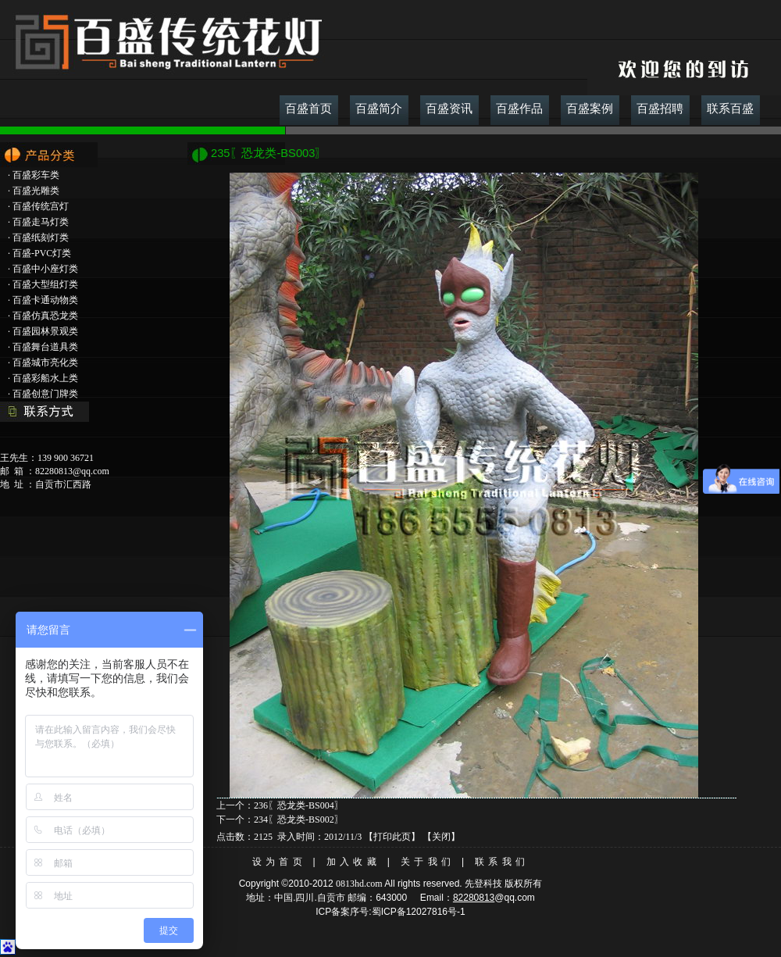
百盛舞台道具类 (45, 346)
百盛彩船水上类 (45, 378)
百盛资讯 (449, 108)
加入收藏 (353, 861)
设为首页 (279, 861)
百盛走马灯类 (40, 221)
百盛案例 (589, 108)
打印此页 (392, 836)
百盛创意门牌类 (45, 393)
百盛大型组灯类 (45, 284)
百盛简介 (378, 108)
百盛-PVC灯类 (41, 253)
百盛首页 (308, 108)
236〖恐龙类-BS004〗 (299, 805)
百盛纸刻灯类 (40, 237)
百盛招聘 (660, 108)
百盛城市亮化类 (45, 362)
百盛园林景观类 (45, 331)
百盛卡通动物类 (45, 300)
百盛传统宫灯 (40, 206)
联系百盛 (730, 108)
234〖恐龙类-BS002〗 (299, 819)
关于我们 (428, 861)
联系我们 (502, 861)
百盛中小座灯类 (45, 268)
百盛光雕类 (35, 190)
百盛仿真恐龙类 (45, 315)
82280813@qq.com (72, 471)
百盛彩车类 (35, 175)
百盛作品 (519, 108)
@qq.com (514, 897)
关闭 (441, 836)
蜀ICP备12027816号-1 (418, 911)
